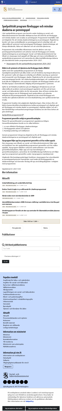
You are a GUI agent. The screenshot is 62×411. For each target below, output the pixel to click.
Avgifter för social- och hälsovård (15, 282)
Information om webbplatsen (14, 355)
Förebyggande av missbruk (11, 20)
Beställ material (9, 323)
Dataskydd (7, 358)
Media (58, 2)
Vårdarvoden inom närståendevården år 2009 (18, 196)
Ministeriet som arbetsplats (13, 344)
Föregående (16, 228)
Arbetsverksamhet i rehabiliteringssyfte (18, 299)
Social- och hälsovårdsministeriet (11, 18)
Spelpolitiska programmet (12, 115)
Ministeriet (7, 337)
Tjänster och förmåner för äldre (14, 308)
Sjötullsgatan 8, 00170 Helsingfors (15, 386)
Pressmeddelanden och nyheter (15, 318)
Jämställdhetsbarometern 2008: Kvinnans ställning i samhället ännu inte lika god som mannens (30, 203)
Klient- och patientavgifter (13, 297)
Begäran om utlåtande (11, 325)
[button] (31, 221)
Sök (6, 261)
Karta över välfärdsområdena (14, 285)
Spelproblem (23, 20)
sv (23, 18)
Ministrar (6, 335)
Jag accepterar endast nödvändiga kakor (42, 408)
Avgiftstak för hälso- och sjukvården (16, 280)
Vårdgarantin (8, 289)
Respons (8, 366)
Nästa (45, 228)
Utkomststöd (8, 301)
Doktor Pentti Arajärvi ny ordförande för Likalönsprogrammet (24, 189)
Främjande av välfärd (43, 18)
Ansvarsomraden (30, 18)
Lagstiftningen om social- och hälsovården (19, 292)
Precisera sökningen (13, 256)
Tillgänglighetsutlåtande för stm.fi (15, 362)
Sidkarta (6, 360)
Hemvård (6, 304)
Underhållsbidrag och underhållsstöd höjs (17, 183)
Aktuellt (6, 316)
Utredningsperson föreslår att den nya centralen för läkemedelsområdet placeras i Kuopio (31, 211)
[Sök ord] (31, 248)
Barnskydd (7, 306)
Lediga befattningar (10, 327)
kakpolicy (30, 401)
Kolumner (6, 320)
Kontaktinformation (10, 339)
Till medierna (8, 342)
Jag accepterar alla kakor (14, 408)
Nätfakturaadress (9, 346)
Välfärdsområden (9, 287)
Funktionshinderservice (11, 294)
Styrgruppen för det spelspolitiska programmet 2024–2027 (28, 63)
